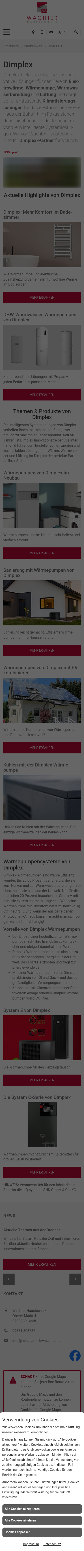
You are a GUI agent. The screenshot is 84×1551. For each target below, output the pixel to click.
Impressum (31, 1544)
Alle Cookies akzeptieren (22, 1509)
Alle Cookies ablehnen (20, 1520)
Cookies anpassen (17, 1532)
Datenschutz (52, 1544)
